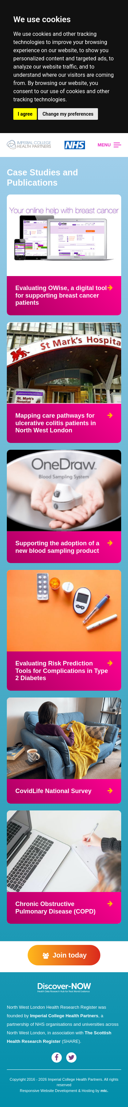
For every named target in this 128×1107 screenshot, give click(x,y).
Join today (64, 955)
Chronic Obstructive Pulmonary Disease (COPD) (55, 908)
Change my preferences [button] (67, 114)
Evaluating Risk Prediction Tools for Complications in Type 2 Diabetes (61, 670)
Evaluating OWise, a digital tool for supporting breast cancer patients (61, 295)
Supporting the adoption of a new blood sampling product (57, 547)
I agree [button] (25, 114)
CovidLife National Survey (53, 791)
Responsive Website (37, 1091)
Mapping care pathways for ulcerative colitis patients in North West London (55, 423)
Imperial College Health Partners (64, 1015)
